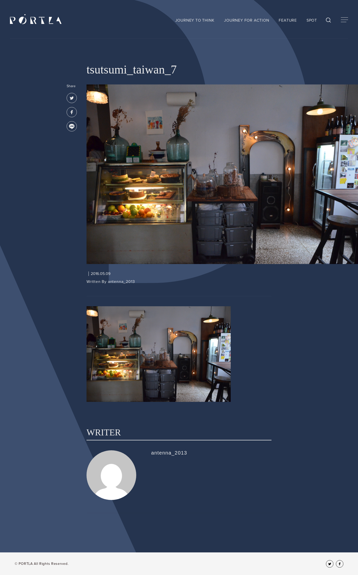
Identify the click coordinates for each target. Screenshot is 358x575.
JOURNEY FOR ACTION (246, 20)
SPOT (312, 20)
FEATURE (288, 20)
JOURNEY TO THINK (195, 20)
